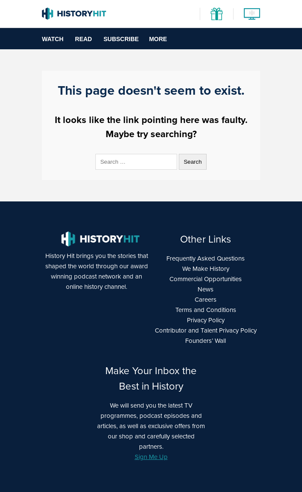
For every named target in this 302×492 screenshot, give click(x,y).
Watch (52, 39)
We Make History (205, 268)
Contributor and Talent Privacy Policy (206, 330)
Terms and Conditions (205, 310)
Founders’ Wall (205, 340)
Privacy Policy (206, 320)
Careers (205, 299)
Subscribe (121, 39)
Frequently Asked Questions (205, 258)
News (205, 289)
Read (83, 39)
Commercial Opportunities (205, 279)
